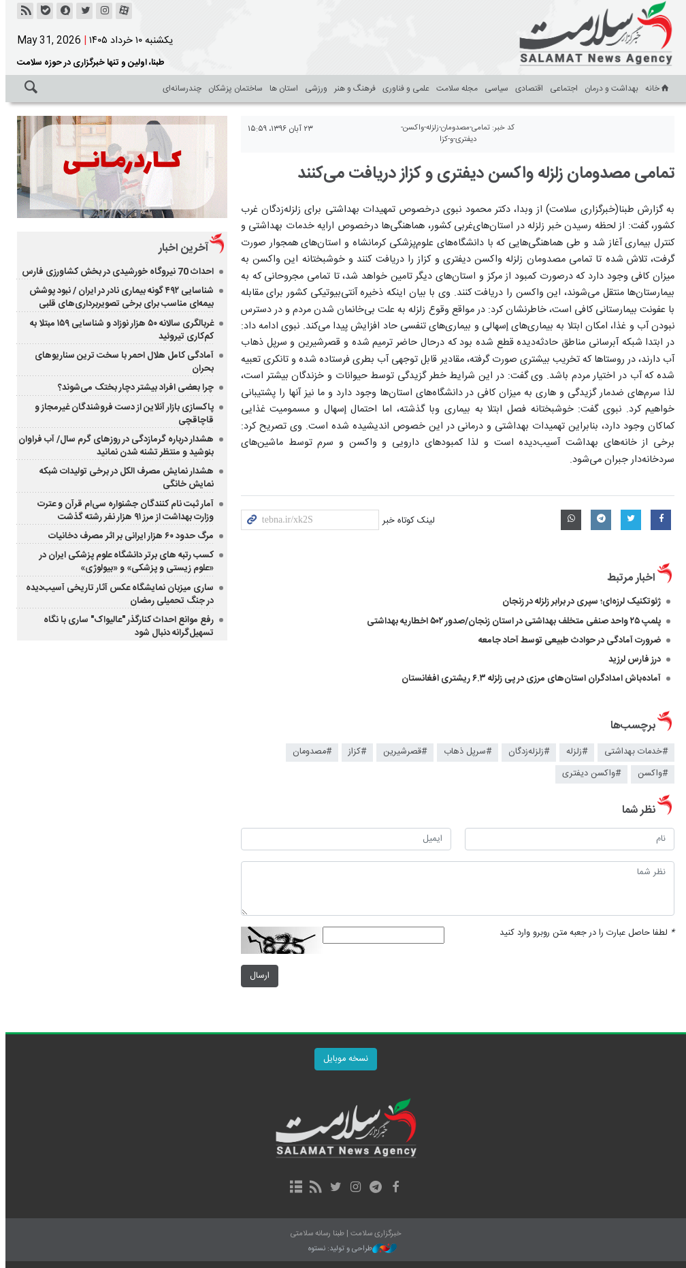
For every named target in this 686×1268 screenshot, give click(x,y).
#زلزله (574, 752)
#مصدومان (309, 752)
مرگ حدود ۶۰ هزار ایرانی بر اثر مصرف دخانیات (128, 536)
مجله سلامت (454, 88)
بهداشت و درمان (609, 88)
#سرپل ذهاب (465, 752)
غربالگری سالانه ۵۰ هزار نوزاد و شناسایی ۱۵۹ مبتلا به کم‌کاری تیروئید (119, 330)
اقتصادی (526, 88)
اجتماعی (561, 88)
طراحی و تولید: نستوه (350, 1249)
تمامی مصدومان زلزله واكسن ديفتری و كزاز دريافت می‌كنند (483, 173)
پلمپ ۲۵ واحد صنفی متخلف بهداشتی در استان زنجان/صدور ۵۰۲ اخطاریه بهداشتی (511, 621)
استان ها (281, 88)
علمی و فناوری (403, 88)
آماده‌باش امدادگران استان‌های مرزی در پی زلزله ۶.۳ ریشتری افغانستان (528, 678)
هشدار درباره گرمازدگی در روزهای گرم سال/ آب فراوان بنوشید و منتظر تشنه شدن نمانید (113, 446)
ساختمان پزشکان (233, 88)
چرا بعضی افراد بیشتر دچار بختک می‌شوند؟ (133, 387)
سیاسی (494, 88)
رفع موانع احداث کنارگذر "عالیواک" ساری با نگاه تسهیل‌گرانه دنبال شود (126, 626)
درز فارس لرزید (632, 659)
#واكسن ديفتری (588, 774)
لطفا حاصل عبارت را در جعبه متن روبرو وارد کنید (584, 933)
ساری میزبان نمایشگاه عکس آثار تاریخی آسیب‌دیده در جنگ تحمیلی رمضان (117, 594)
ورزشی (313, 88)
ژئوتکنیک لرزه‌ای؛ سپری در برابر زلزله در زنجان (579, 601)
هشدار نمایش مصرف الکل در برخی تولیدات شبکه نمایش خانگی (124, 478)
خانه (655, 88)
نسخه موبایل (343, 1059)
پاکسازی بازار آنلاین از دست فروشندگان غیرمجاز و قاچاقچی (121, 414)
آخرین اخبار (181, 248)
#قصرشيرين (402, 752)
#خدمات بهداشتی (633, 752)
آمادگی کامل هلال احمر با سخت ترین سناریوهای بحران (121, 362)
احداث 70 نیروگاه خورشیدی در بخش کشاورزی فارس (115, 271)
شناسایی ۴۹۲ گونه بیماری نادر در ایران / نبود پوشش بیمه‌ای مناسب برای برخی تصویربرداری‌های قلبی (119, 297)
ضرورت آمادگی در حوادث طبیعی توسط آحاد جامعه (567, 640)
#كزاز (354, 752)
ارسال (257, 976)
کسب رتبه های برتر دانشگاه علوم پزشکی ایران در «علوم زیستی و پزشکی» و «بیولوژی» (124, 562)
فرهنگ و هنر (352, 88)
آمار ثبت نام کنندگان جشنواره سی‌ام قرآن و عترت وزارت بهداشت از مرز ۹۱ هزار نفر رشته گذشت (123, 511)
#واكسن (650, 774)
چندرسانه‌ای (179, 88)
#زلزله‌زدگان (526, 752)
